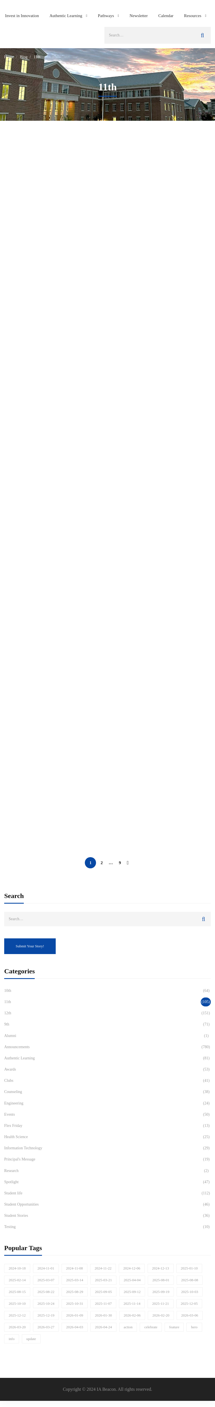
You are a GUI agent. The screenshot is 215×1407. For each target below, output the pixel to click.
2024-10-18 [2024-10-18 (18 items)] (17, 1268)
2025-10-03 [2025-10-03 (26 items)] (189, 1292)
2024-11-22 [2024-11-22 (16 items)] (103, 1268)
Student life (107, 1193)
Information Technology (107, 1148)
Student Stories (107, 1215)
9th (107, 1024)
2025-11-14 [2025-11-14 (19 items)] (131, 1303)
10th (107, 990)
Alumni (107, 1035)
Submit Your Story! (30, 946)
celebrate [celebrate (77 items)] (150, 1327)
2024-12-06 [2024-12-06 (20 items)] (131, 1268)
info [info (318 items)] (12, 1339)
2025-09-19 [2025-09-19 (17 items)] (160, 1292)
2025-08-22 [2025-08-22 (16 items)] (46, 1292)
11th (107, 1002)
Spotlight (107, 1182)
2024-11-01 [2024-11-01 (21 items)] (46, 1268)
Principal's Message (107, 1159)
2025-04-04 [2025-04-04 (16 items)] (132, 1280)
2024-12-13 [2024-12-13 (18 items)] (160, 1268)
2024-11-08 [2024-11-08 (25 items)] (74, 1268)
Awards (107, 1069)
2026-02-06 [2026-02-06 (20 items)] (132, 1315)
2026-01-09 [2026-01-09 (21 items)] (74, 1315)
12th (107, 1013)
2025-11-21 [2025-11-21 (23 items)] (160, 1303)
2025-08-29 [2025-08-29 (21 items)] (74, 1292)
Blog (23, 57)
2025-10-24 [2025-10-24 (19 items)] (46, 1303)
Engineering (107, 1103)
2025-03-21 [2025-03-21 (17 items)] (103, 1280)
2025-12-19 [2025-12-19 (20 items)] (46, 1315)
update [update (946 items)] (31, 1339)
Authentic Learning (107, 1058)
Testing (107, 1227)
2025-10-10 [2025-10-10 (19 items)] (17, 1303)
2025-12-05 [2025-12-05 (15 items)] (189, 1303)
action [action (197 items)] (128, 1327)
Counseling (107, 1092)
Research (107, 1171)
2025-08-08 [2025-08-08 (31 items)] (189, 1280)
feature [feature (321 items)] (174, 1327)
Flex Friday (107, 1125)
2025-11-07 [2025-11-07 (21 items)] (103, 1303)
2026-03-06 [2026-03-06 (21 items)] (189, 1315)
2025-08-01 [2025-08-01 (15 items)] (160, 1280)
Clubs (107, 1080)
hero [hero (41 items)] (194, 1327)
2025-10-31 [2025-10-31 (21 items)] (74, 1303)
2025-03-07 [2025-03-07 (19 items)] (46, 1280)
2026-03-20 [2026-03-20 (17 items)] (17, 1327)
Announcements (107, 1047)
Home (9, 57)
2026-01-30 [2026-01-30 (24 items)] (103, 1315)
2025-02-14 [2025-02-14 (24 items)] (17, 1280)
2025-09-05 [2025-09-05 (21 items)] (103, 1292)
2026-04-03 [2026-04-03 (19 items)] (74, 1327)
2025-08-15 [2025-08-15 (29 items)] (17, 1292)
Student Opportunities (107, 1204)
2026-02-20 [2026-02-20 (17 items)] (160, 1315)
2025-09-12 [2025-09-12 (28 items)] (132, 1292)
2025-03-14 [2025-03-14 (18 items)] (74, 1280)
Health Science (107, 1137)
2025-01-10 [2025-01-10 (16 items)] (189, 1268)
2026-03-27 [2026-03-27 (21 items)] (46, 1327)
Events (107, 1114)
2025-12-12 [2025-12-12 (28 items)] (17, 1315)
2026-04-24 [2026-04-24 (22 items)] (103, 1327)
